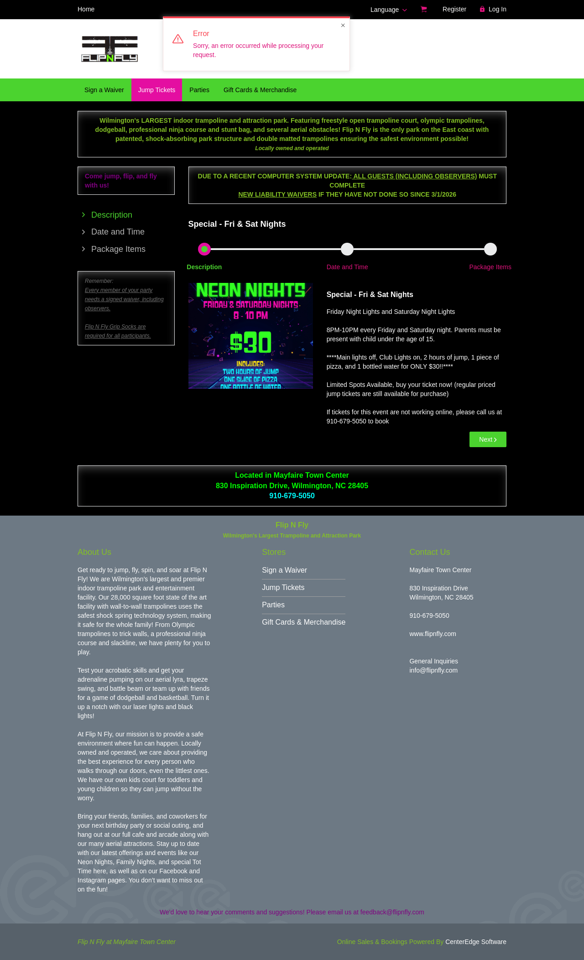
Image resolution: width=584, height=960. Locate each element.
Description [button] (204, 267)
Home (86, 9)
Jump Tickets (157, 90)
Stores (274, 552)
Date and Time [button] (347, 267)
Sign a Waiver (104, 90)
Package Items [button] (490, 267)
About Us (94, 552)
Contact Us (429, 552)
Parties (199, 90)
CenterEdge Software (475, 941)
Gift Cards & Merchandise (260, 90)
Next (488, 439)
